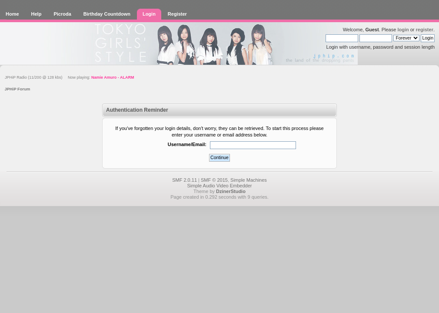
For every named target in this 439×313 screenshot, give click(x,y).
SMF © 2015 (214, 180)
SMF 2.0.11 (184, 180)
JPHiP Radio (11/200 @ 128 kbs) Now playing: (69, 77)
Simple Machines (248, 180)
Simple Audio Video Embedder (219, 185)
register (424, 29)
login (403, 29)
